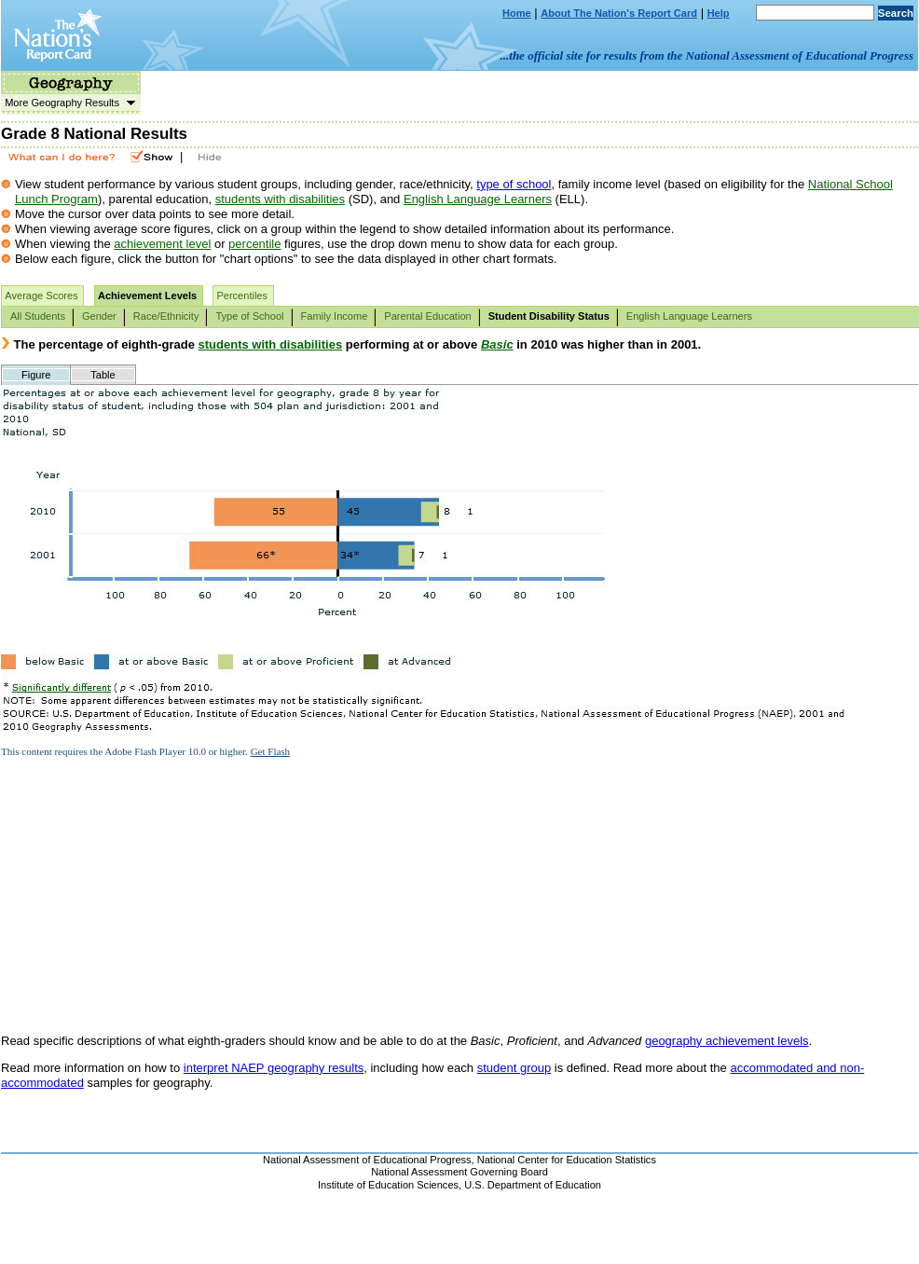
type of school (513, 184)
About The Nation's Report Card (619, 13)
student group (514, 1068)
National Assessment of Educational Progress (367, 1159)
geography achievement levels (727, 1041)
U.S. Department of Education (532, 1184)
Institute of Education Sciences (388, 1184)
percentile (254, 244)
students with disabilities (280, 199)
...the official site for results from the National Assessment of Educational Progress (707, 55)
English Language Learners (478, 199)
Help (718, 13)
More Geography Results (68, 102)
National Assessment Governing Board (459, 1171)
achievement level (162, 244)
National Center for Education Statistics (566, 1159)
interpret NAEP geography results (273, 1068)
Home (516, 13)
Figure (35, 374)
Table (102, 374)
